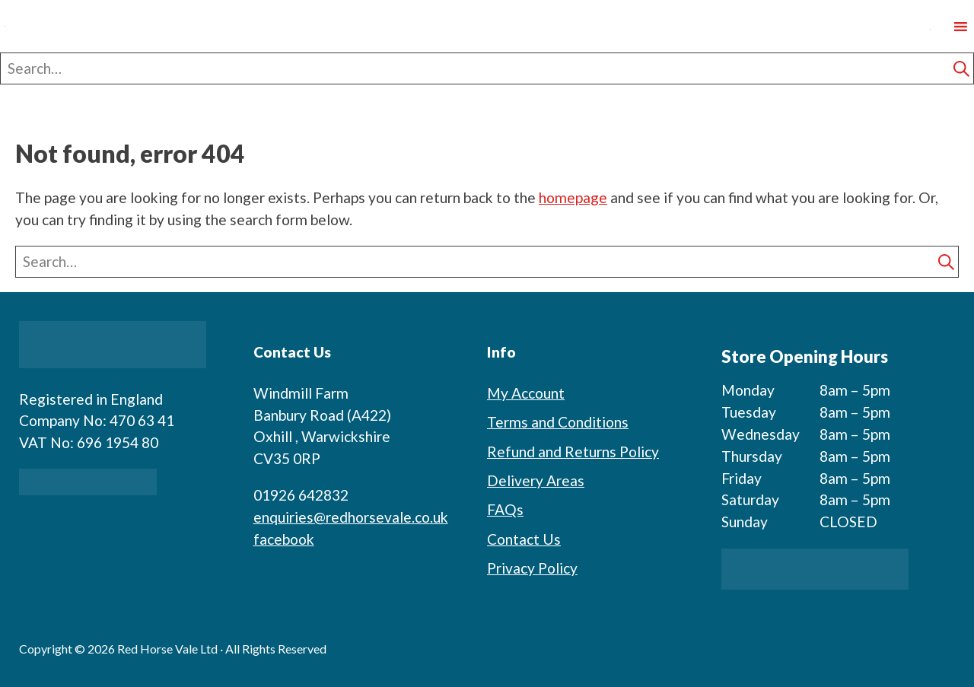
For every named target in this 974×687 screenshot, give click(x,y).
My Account (526, 393)
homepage (573, 197)
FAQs (505, 509)
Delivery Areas (535, 480)
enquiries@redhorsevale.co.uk (350, 517)
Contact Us (524, 539)
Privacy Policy (532, 568)
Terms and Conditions (558, 422)
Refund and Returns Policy (573, 451)
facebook (283, 539)
